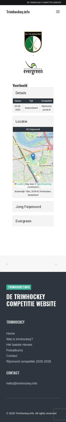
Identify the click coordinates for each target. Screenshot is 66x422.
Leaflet (18, 184)
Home (10, 333)
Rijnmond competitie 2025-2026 (28, 361)
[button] (58, 11)
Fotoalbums (14, 350)
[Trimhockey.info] (18, 11)
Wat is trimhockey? (19, 339)
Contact (11, 356)
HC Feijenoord (33, 129)
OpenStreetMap (44, 184)
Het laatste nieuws (19, 344)
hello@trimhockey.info (21, 383)
